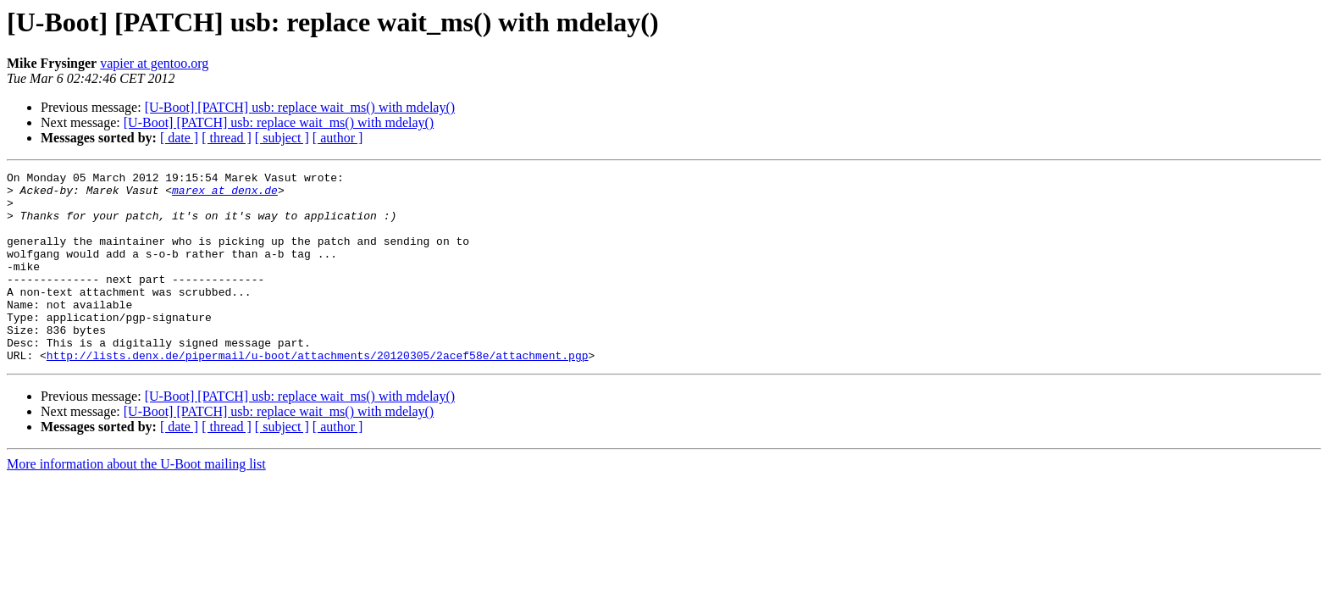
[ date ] (179, 137)
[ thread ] (227, 137)
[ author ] (338, 137)
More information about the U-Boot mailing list (136, 502)
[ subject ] (282, 137)
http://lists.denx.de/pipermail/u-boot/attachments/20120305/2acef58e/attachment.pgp (318, 393)
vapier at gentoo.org (154, 63)
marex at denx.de (225, 194)
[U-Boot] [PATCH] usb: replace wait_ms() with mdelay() (300, 107)
